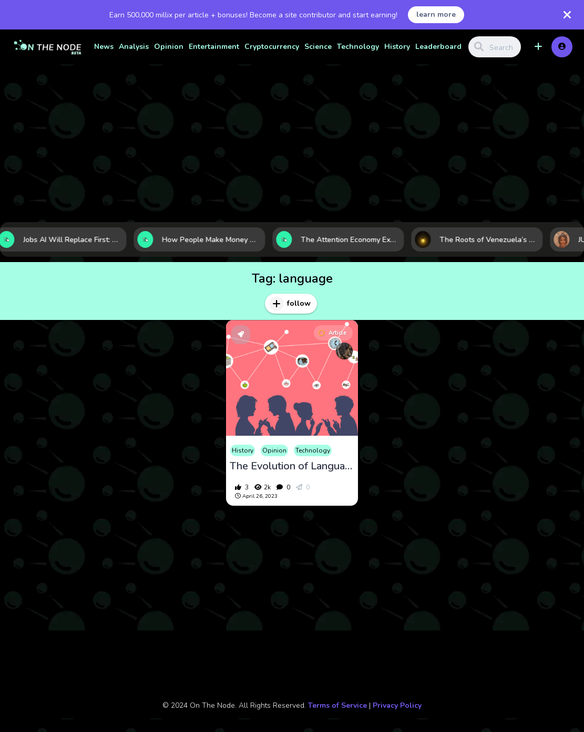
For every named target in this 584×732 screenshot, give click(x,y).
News (104, 47)
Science (318, 47)
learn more (436, 14)
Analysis (134, 47)
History (397, 47)
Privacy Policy (397, 705)
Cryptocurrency (271, 47)
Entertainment (214, 47)
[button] (538, 46)
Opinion (168, 47)
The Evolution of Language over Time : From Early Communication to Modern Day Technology (292, 466)
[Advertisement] (292, 143)
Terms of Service (337, 705)
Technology (358, 47)
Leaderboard (438, 47)
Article (332, 333)
